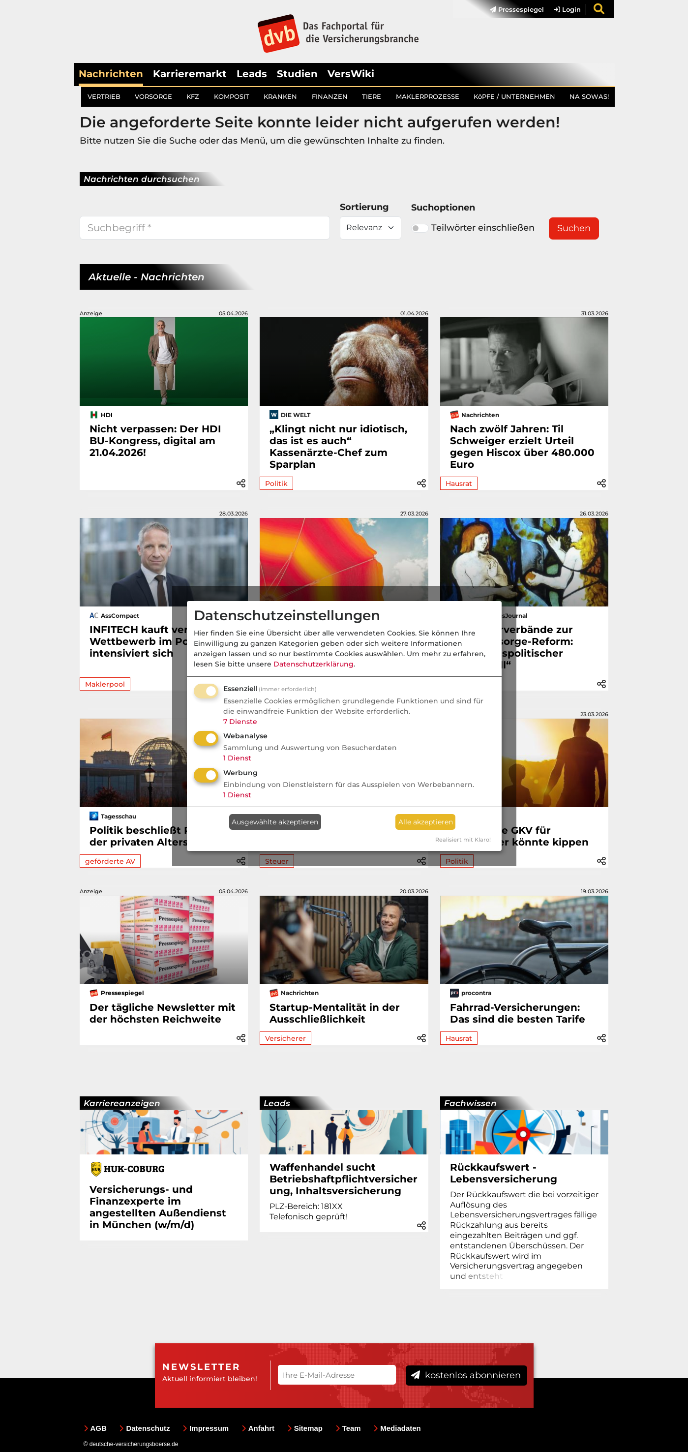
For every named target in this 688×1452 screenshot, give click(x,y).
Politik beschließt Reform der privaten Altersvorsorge (162, 836)
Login (567, 9)
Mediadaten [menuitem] (397, 1428)
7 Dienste (240, 721)
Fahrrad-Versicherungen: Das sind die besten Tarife (517, 1013)
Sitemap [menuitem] (305, 1428)
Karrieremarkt (190, 74)
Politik (276, 483)
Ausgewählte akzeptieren (275, 821)
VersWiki (351, 74)
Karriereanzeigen (122, 1103)
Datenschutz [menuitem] (144, 1428)
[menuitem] (512, 9)
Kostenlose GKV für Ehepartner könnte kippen (519, 836)
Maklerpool (105, 684)
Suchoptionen (443, 207)
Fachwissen (470, 1103)
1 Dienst (237, 758)
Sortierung (364, 207)
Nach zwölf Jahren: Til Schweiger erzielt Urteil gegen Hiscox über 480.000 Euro (522, 446)
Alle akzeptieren (425, 821)
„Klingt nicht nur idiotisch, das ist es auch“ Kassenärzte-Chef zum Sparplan (338, 446)
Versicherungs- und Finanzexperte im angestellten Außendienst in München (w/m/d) (158, 1207)
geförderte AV (110, 861)
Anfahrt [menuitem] (257, 1428)
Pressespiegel (517, 9)
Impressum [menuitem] (205, 1428)
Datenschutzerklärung (313, 664)
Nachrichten (111, 74)
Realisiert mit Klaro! (463, 839)
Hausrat (459, 483)
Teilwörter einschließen (473, 227)
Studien (297, 74)
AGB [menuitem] (95, 1428)
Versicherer (285, 1038)
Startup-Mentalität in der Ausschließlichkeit (334, 1013)
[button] (241, 481)
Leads (252, 74)
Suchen (574, 228)
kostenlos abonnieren (466, 1375)
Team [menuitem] (348, 1428)
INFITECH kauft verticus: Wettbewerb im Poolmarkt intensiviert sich (160, 641)
